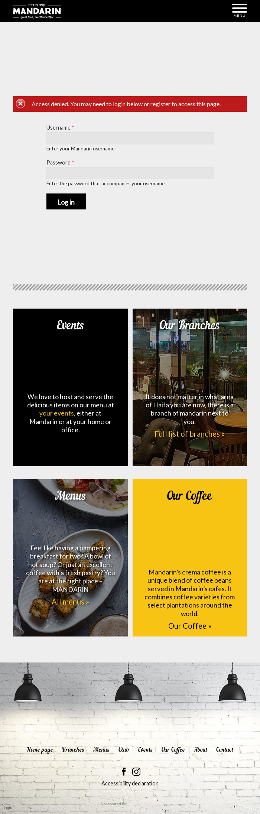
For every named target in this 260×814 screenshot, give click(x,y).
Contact (224, 750)
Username (60, 127)
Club (123, 750)
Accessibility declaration (130, 783)
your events (56, 413)
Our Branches (190, 349)
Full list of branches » (190, 434)
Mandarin (37, 11)
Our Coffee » (189, 626)
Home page (40, 750)
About (200, 750)
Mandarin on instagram (136, 771)
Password (60, 162)
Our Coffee (189, 523)
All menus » (70, 602)
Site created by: (130, 804)
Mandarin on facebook (124, 771)
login (8, 807)
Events (70, 349)
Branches (73, 750)
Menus (70, 511)
